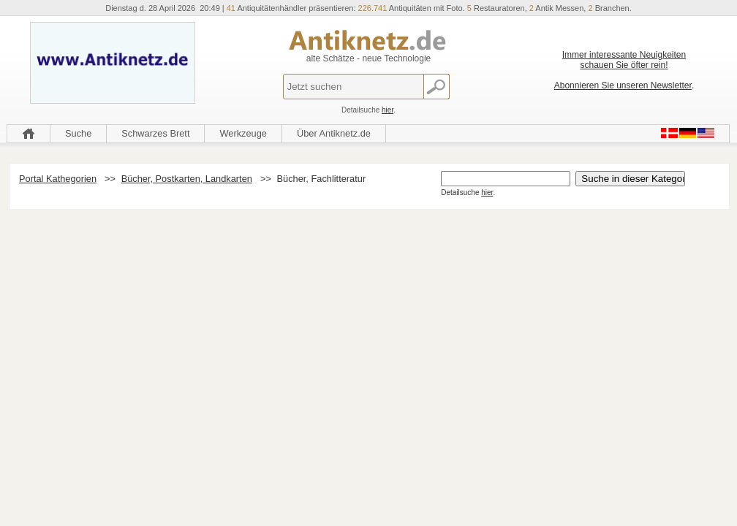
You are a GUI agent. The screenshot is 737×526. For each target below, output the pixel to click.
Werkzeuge (243, 133)
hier (387, 110)
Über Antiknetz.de (334, 133)
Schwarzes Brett (155, 133)
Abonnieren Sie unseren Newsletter (623, 85)
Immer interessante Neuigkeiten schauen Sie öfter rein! (624, 60)
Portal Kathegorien (58, 178)
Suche (78, 133)
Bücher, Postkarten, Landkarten (186, 178)
